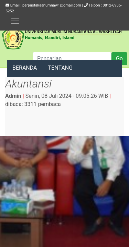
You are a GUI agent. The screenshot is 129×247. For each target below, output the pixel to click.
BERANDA (24, 67)
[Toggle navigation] (15, 21)
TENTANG (60, 67)
